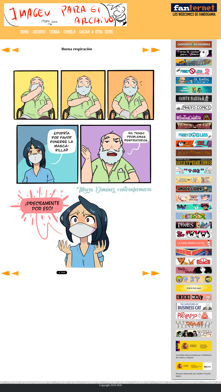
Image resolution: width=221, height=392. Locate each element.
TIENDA (54, 32)
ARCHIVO (39, 32)
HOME (24, 32)
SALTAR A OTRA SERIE (96, 32)
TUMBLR (69, 32)
